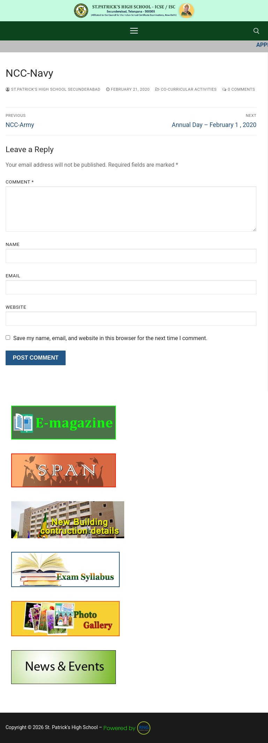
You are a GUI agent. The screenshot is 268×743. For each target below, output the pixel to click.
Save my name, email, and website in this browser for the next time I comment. (110, 338)
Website (16, 307)
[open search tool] (256, 31)
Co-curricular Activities (186, 89)
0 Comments (238, 89)
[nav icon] (134, 31)
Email (13, 275)
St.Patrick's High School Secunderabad (53, 89)
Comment (20, 182)
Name (13, 244)
